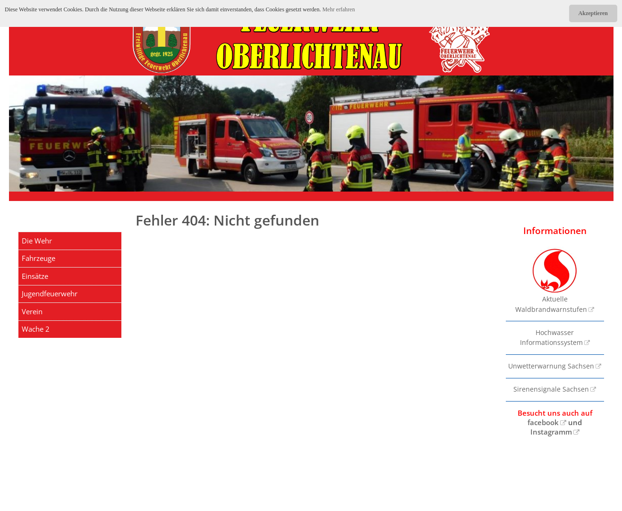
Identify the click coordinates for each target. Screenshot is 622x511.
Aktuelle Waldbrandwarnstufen (551, 280)
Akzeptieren (593, 13)
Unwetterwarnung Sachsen (551, 366)
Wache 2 (36, 329)
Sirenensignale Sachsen (551, 389)
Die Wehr (37, 240)
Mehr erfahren (338, 9)
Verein (32, 311)
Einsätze (35, 276)
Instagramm (551, 431)
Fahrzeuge (38, 258)
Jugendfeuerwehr (49, 293)
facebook (543, 422)
